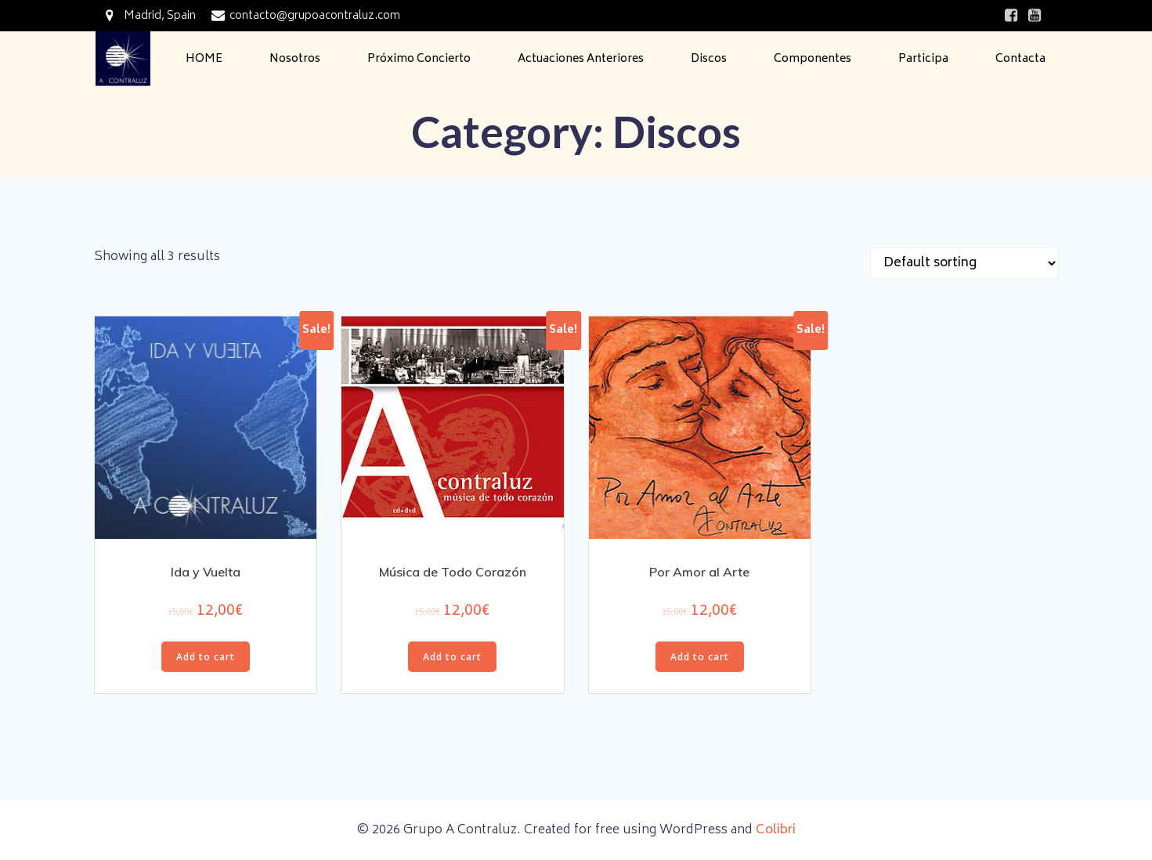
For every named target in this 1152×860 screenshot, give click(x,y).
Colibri (776, 830)
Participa (923, 59)
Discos (709, 59)
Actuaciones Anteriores (581, 59)
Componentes (812, 59)
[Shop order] (964, 263)
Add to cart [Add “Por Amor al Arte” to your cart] (699, 656)
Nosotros (294, 59)
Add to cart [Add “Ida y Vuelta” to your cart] (205, 656)
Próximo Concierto (419, 59)
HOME (204, 59)
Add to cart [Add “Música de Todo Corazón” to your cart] (452, 656)
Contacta (1020, 59)
